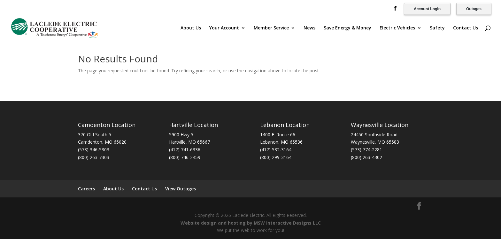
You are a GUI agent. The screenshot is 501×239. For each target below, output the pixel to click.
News (309, 28)
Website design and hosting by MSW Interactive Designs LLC (251, 223)
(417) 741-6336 (184, 150)
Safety (437, 28)
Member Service (271, 28)
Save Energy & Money (347, 28)
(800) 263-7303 (93, 157)
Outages (474, 9)
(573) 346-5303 (93, 150)
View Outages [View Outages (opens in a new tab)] (180, 189)
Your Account (224, 28)
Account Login (427, 9)
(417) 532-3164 (275, 150)
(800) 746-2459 (184, 157)
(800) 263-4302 (366, 157)
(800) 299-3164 (275, 157)
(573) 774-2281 (366, 150)
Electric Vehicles (397, 28)
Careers (86, 189)
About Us (191, 28)
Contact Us (465, 28)
